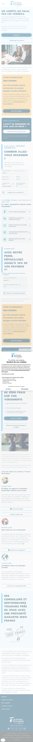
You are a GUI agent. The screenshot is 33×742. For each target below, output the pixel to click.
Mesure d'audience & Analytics (9, 379)
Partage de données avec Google (9, 380)
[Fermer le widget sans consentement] (26, 350)
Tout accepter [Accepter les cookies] (24, 389)
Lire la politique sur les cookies (7, 373)
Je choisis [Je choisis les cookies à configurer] (8, 389)
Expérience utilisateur (7, 383)
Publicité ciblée (6, 381)
